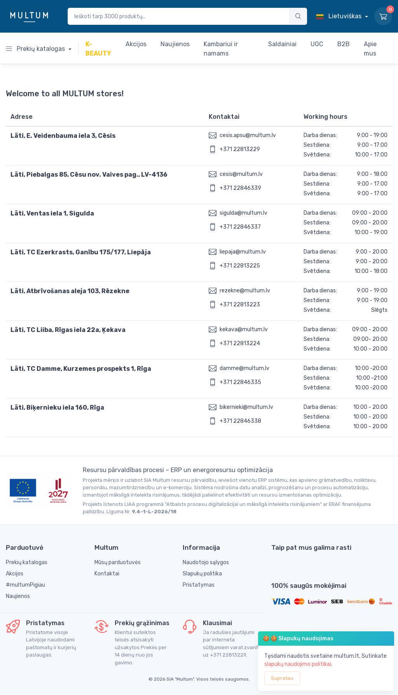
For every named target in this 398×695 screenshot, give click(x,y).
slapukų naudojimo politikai (297, 664)
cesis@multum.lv (241, 174)
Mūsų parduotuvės (117, 562)
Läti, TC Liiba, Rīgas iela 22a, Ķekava (68, 330)
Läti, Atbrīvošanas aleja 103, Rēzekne (69, 291)
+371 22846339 (240, 188)
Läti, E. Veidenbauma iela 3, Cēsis (62, 135)
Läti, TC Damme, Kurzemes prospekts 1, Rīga (80, 368)
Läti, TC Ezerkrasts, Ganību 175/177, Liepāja (80, 252)
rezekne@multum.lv (245, 290)
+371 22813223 (240, 304)
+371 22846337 (240, 227)
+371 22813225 (240, 265)
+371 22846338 (240, 421)
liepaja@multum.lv (243, 251)
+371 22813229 (240, 149)
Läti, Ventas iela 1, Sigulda (52, 213)
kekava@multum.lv (244, 329)
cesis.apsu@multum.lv (248, 135)
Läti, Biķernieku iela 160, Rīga (57, 407)
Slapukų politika (202, 573)
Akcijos (14, 573)
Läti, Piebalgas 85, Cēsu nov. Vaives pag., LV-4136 (89, 174)
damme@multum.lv (244, 368)
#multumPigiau (25, 585)
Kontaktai (106, 573)
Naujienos (18, 596)
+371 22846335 (240, 382)
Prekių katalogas (36, 48)
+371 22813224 (240, 343)
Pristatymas (199, 585)
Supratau (282, 678)
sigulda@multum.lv (243, 213)
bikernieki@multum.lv (246, 407)
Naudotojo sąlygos (206, 562)
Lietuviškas (339, 16)
